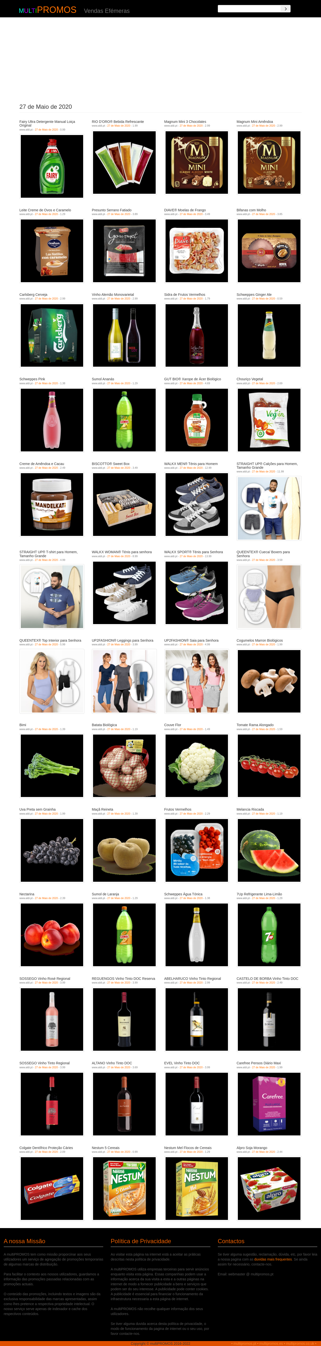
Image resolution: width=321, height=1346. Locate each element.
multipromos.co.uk (300, 1344)
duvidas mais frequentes (273, 1259)
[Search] (286, 8)
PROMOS (56, 10)
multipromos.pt (245, 1344)
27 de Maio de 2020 (46, 129)
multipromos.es (271, 1344)
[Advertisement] (160, 59)
